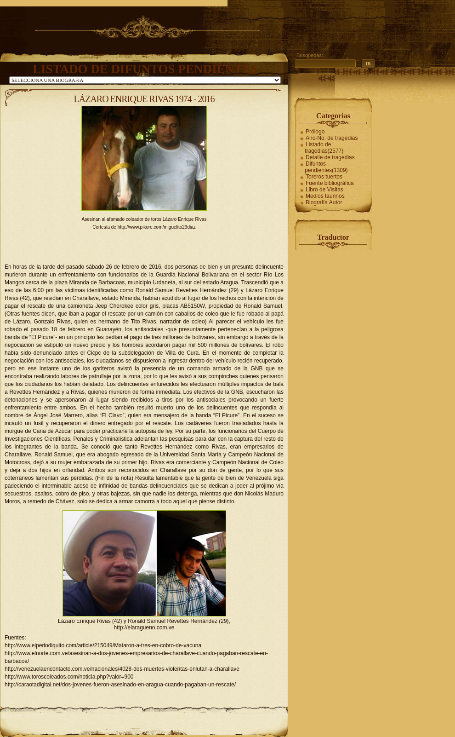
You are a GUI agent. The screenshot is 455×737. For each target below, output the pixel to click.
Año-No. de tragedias (332, 138)
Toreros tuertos (324, 176)
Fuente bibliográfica (330, 183)
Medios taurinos (325, 196)
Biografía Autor (324, 202)
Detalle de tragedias (330, 157)
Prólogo (315, 131)
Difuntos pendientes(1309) (326, 167)
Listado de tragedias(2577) (324, 147)
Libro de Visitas (324, 189)
